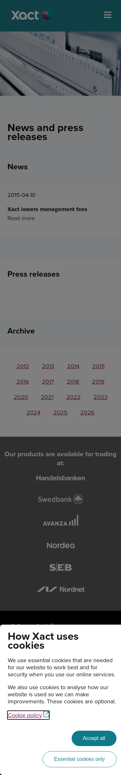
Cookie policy (28, 715)
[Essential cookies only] (79, 759)
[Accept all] (94, 738)
